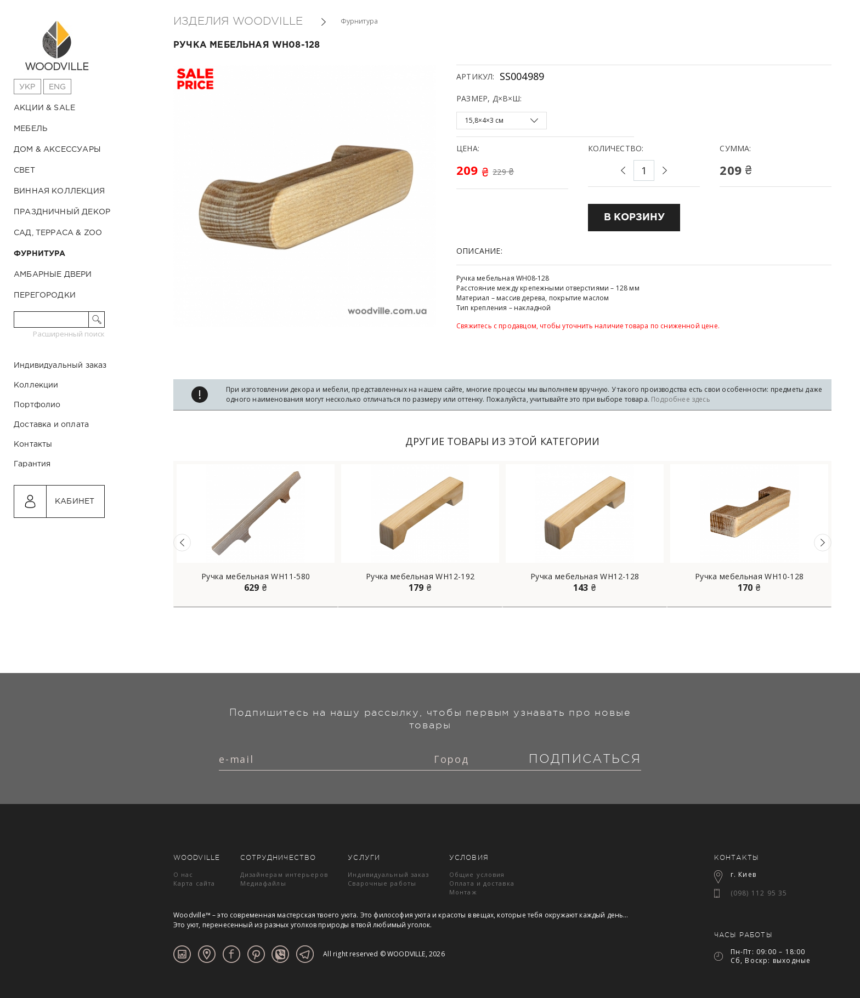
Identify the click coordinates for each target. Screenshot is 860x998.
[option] (255, 534)
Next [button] (822, 542)
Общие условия (477, 874)
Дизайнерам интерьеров (284, 874)
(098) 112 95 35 (759, 893)
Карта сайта (194, 883)
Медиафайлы (263, 883)
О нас (183, 874)
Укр (27, 87)
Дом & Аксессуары (57, 149)
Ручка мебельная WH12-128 (584, 576)
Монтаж (463, 892)
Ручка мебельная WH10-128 (749, 576)
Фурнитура (40, 253)
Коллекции (36, 432)
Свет (24, 170)
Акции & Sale (44, 108)
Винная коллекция (59, 191)
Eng (57, 87)
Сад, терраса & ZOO (58, 233)
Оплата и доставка (481, 883)
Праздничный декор (62, 212)
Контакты (33, 491)
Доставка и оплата (51, 471)
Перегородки (45, 295)
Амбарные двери (53, 274)
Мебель (30, 129)
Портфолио (37, 451)
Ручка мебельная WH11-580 (255, 576)
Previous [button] (182, 542)
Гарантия (32, 510)
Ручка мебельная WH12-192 (420, 576)
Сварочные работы (382, 883)
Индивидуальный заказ (60, 412)
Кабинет (74, 548)
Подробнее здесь (680, 399)
